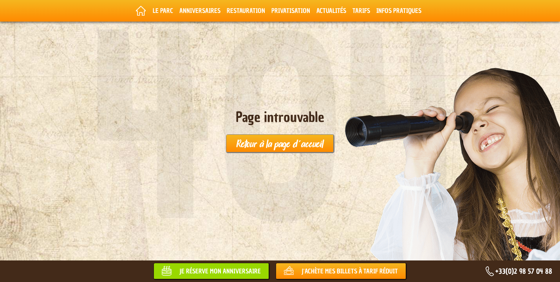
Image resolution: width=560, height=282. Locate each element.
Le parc (163, 10)
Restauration (246, 10)
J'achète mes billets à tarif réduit (350, 271)
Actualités (331, 10)
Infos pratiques (398, 10)
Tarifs (361, 10)
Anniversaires (199, 10)
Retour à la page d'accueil (279, 143)
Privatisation (290, 10)
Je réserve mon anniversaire (220, 271)
